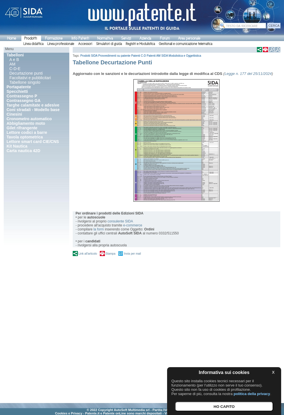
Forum (165, 38)
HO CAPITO (224, 406)
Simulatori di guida (109, 44)
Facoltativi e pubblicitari (30, 77)
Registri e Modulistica (140, 44)
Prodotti (30, 38)
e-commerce (132, 225)
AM (12, 64)
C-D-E (15, 68)
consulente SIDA (120, 221)
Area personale (189, 38)
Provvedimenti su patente (114, 55)
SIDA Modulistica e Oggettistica (181, 55)
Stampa (110, 253)
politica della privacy (252, 394)
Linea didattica (33, 44)
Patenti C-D (138, 55)
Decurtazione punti (26, 73)
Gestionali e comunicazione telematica (185, 44)
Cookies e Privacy (68, 413)
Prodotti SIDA (89, 55)
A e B (14, 59)
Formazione (53, 38)
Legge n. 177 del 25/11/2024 (248, 73)
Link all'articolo (87, 253)
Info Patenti (80, 38)
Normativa (105, 38)
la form (99, 229)
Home (11, 38)
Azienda (145, 38)
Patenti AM (154, 55)
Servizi (126, 38)
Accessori (85, 44)
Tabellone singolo (24, 82)
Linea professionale (60, 44)
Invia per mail (132, 253)
